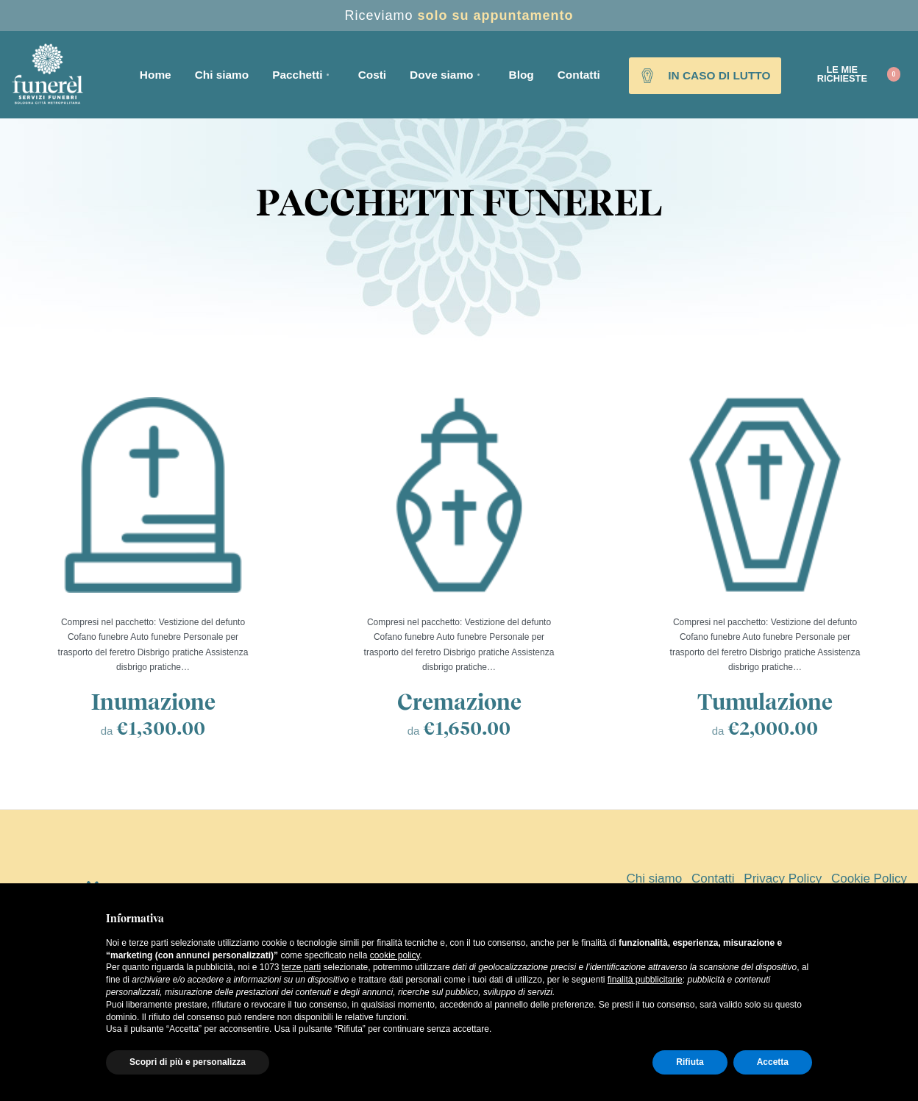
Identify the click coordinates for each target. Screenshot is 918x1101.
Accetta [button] (773, 1062)
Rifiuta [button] (689, 1062)
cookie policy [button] (395, 955)
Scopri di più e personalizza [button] (187, 1062)
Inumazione (153, 701)
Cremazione (459, 701)
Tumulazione (765, 701)
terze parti (301, 967)
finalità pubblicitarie (645, 979)
